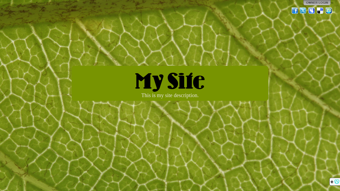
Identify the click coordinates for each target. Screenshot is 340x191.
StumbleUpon (329, 10)
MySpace (312, 10)
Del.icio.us (320, 10)
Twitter (303, 10)
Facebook (295, 10)
